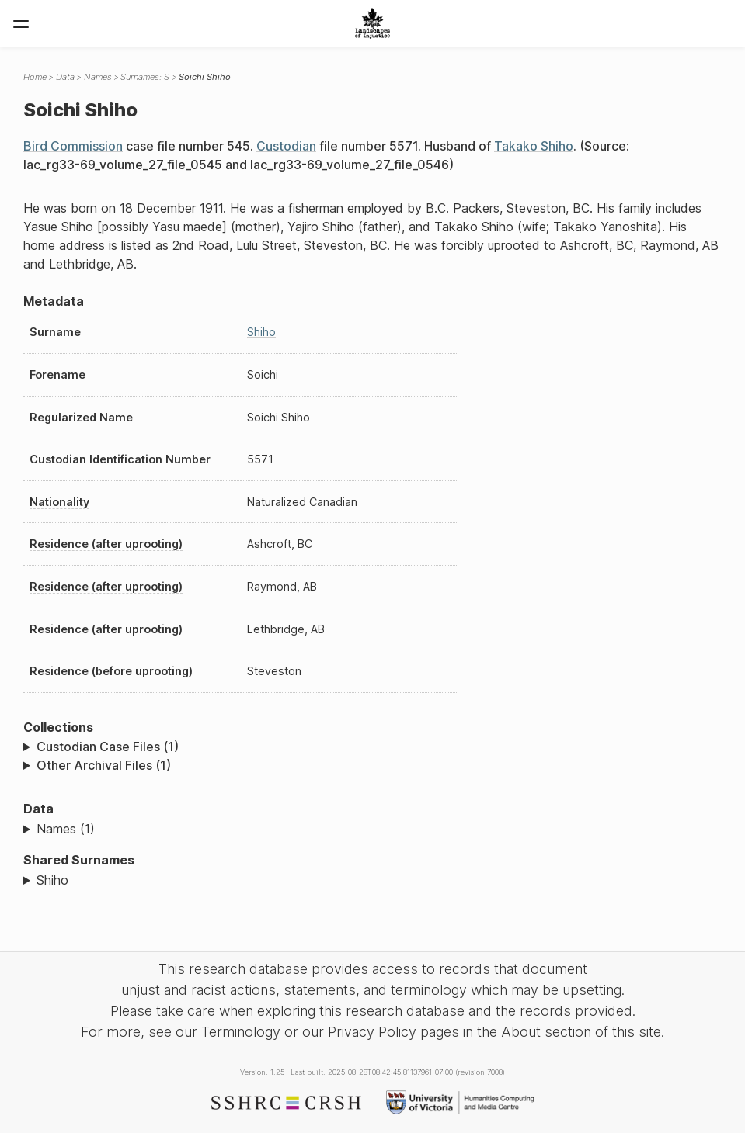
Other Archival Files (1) (104, 765)
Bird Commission (73, 146)
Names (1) (66, 829)
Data (65, 76)
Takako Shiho (533, 146)
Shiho (261, 331)
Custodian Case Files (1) (108, 746)
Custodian (286, 146)
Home (35, 76)
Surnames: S (144, 76)
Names (98, 76)
